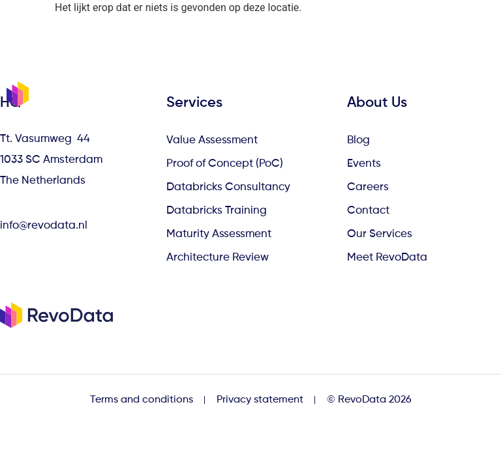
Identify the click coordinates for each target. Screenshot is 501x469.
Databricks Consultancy (228, 187)
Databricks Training (216, 210)
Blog (358, 140)
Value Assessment (212, 140)
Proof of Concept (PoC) (224, 163)
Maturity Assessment (218, 234)
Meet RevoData (387, 257)
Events (364, 163)
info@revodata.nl (43, 225)
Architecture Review (217, 257)
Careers (368, 187)
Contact (368, 210)
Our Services (379, 234)
